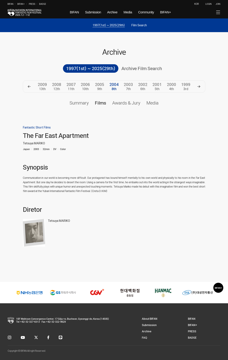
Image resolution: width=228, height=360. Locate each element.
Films (100, 103)
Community (146, 12)
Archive (112, 12)
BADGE (42, 4)
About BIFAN (149, 318)
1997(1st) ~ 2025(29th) (109, 25)
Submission (93, 12)
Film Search (139, 25)
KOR (196, 3)
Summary (79, 103)
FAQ (144, 337)
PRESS (32, 4)
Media (128, 12)
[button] (29, 86)
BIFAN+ (21, 4)
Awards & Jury (126, 103)
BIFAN (10, 4)
